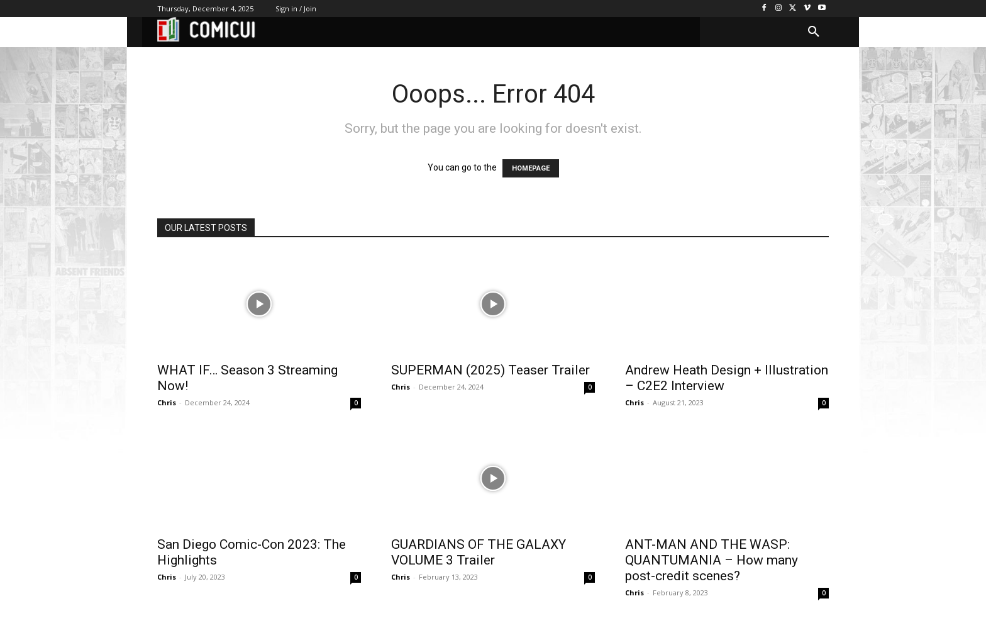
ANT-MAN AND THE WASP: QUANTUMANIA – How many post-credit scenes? (711, 560)
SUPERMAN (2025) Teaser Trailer (490, 370)
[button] (814, 32)
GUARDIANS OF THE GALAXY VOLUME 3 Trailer (478, 552)
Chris (166, 402)
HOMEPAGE (531, 168)
